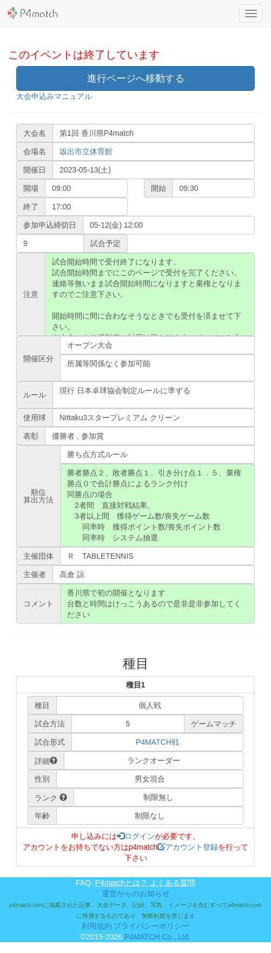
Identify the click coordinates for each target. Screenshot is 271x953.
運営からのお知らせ (136, 893)
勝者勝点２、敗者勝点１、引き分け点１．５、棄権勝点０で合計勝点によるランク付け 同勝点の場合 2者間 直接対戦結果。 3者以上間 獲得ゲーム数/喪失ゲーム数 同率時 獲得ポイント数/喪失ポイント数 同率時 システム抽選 (157, 505)
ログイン (136, 836)
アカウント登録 (187, 847)
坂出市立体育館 (86, 151)
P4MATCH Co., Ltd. (157, 936)
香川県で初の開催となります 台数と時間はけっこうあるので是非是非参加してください (157, 604)
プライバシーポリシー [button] (151, 926)
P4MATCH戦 (157, 742)
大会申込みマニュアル (54, 96)
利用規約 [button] (97, 926)
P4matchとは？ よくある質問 (145, 882)
